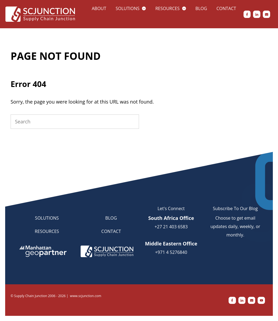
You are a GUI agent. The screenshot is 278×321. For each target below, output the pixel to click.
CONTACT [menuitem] (111, 231)
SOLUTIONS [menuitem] (47, 218)
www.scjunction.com (85, 296)
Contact (226, 8)
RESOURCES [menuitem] (47, 231)
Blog (201, 8)
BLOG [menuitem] (111, 218)
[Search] (75, 121)
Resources (167, 8)
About (99, 8)
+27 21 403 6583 (171, 227)
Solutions (128, 8)
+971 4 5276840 (171, 252)
